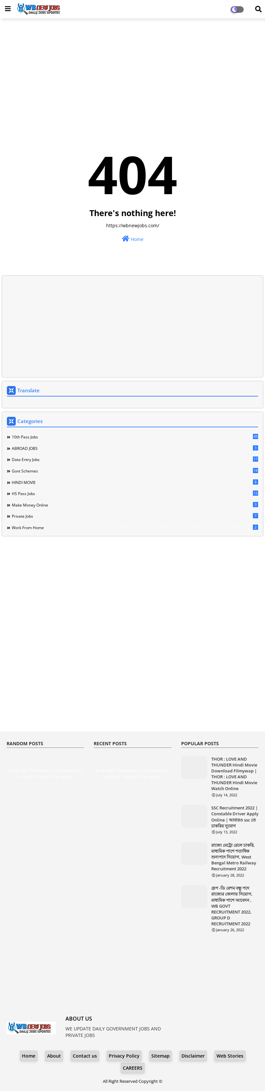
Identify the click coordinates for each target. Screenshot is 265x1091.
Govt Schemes (135, 471)
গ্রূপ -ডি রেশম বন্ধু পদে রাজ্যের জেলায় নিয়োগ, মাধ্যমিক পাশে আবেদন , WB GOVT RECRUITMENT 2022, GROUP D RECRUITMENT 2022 (232, 906)
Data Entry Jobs (135, 459)
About (54, 1056)
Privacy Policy (124, 1056)
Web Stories (230, 1056)
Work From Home (135, 527)
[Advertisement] (132, 71)
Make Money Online (135, 505)
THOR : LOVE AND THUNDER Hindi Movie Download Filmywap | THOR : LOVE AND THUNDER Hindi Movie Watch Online (234, 774)
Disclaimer (193, 1056)
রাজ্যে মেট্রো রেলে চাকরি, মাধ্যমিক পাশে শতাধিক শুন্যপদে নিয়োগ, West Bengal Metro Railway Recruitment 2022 (233, 857)
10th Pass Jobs (135, 437)
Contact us (85, 1056)
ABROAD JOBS (135, 448)
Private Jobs (135, 516)
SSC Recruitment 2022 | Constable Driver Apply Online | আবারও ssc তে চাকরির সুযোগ (234, 817)
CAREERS (132, 1068)
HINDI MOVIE (135, 482)
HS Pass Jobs (135, 493)
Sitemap (160, 1056)
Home (132, 238)
